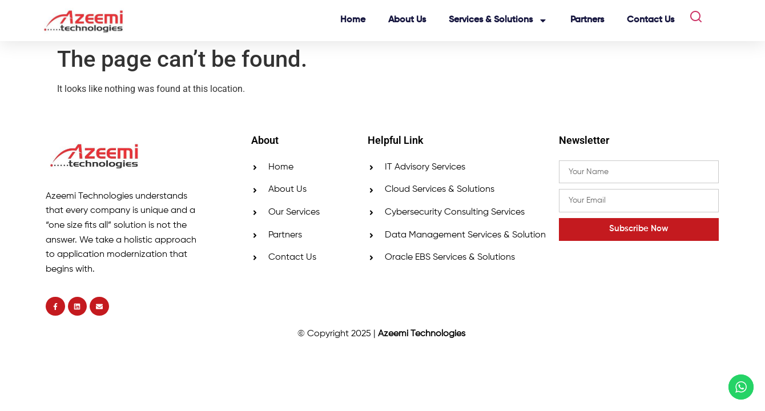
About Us (407, 20)
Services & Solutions (498, 20)
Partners (587, 20)
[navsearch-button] (691, 20)
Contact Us (650, 20)
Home (352, 20)
